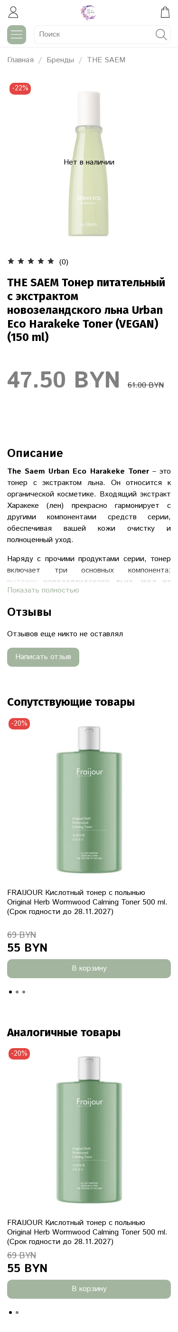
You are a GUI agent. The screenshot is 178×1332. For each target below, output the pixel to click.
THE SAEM (106, 60)
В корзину (89, 968)
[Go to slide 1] (10, 992)
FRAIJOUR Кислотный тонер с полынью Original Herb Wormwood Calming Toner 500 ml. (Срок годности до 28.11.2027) (87, 902)
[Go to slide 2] (17, 992)
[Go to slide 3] (23, 992)
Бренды (60, 60)
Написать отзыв (43, 656)
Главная (20, 60)
